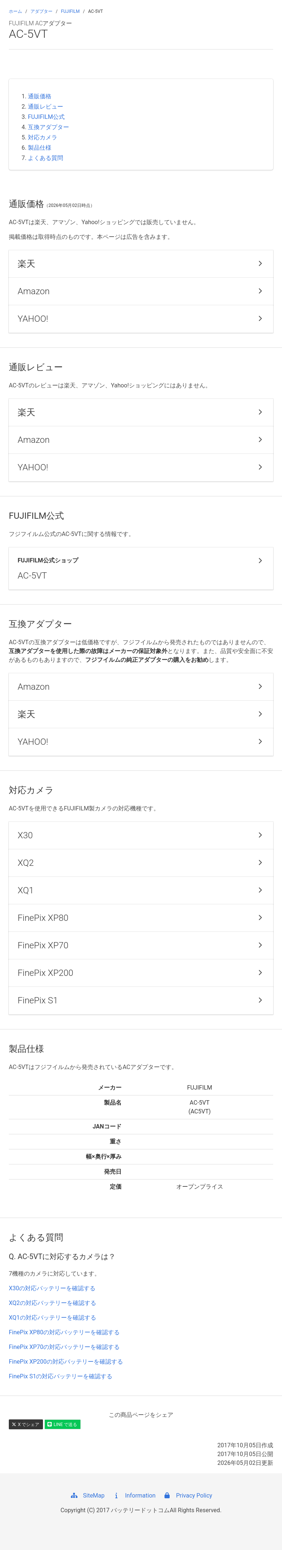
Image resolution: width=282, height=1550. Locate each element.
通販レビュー (45, 106)
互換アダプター (48, 127)
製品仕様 (39, 147)
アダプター (41, 11)
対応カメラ (42, 137)
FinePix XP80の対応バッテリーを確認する (64, 1332)
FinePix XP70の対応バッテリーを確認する (64, 1346)
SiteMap (87, 1495)
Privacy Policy (187, 1495)
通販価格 (39, 96)
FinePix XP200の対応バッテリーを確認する (66, 1361)
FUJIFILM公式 (46, 116)
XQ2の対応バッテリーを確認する (52, 1302)
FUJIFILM (70, 11)
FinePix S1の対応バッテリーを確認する (60, 1376)
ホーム (15, 11)
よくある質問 (45, 157)
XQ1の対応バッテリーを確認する (52, 1317)
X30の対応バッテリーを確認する (52, 1288)
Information (134, 1495)
